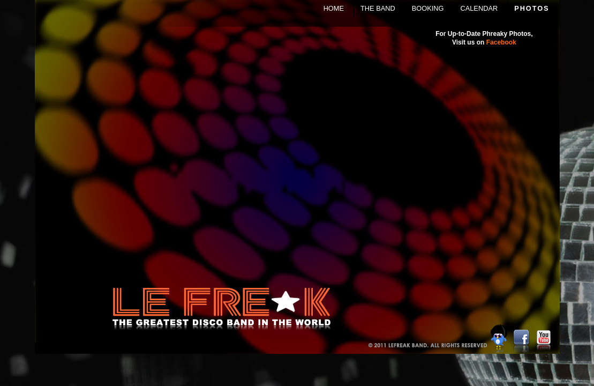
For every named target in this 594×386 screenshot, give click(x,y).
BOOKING (428, 8)
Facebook (501, 42)
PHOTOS (531, 8)
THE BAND (377, 8)
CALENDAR (479, 8)
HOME (334, 8)
